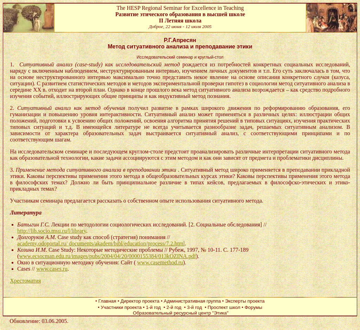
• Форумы (252, 307)
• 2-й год (173, 307)
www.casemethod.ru (160, 262)
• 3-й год (194, 307)
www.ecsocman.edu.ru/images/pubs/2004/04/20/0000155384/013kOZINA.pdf (107, 256)
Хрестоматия (25, 281)
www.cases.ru (52, 269)
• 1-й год (152, 307)
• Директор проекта (138, 301)
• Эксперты (234, 301)
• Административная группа (191, 301)
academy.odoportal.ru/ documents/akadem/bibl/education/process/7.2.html (101, 243)
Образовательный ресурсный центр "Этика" (179, 313)
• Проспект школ (223, 307)
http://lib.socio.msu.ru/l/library (51, 231)
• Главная (105, 301)
